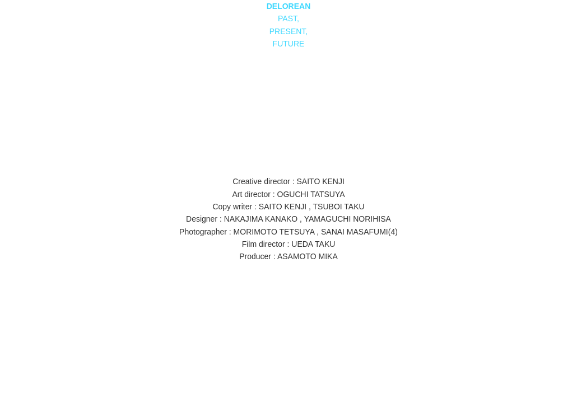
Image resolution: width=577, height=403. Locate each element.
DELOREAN (289, 6)
